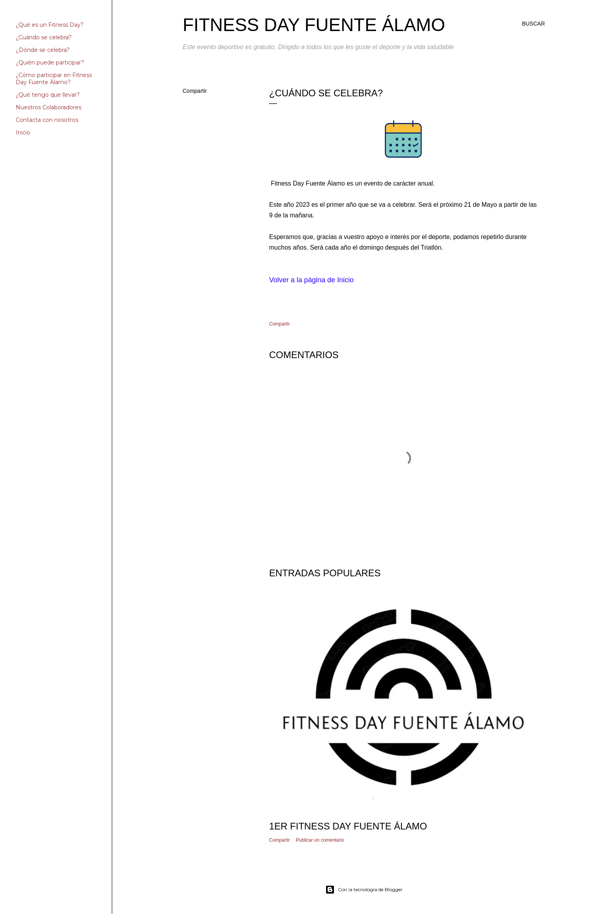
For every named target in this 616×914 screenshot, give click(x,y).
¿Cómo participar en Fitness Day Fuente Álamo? (54, 79)
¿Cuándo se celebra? (44, 37)
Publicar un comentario (320, 840)
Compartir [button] (195, 91)
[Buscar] (533, 23)
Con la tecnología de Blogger (364, 889)
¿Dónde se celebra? (43, 49)
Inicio (23, 132)
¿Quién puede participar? (50, 62)
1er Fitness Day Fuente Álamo (348, 826)
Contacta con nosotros (47, 119)
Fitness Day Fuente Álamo (314, 25)
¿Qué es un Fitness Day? (50, 24)
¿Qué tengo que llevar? (48, 94)
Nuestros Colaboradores (48, 107)
